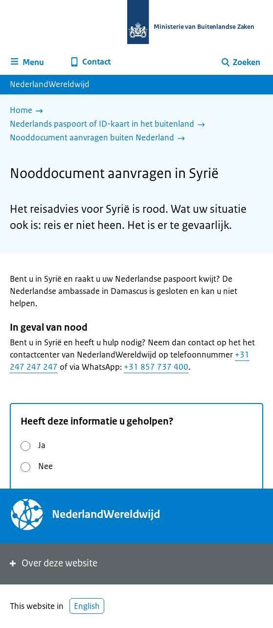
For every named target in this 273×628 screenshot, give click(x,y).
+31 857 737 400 (156, 366)
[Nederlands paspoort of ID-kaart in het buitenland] (110, 125)
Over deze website (52, 563)
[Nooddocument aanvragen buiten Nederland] (100, 138)
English (87, 606)
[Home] (29, 111)
